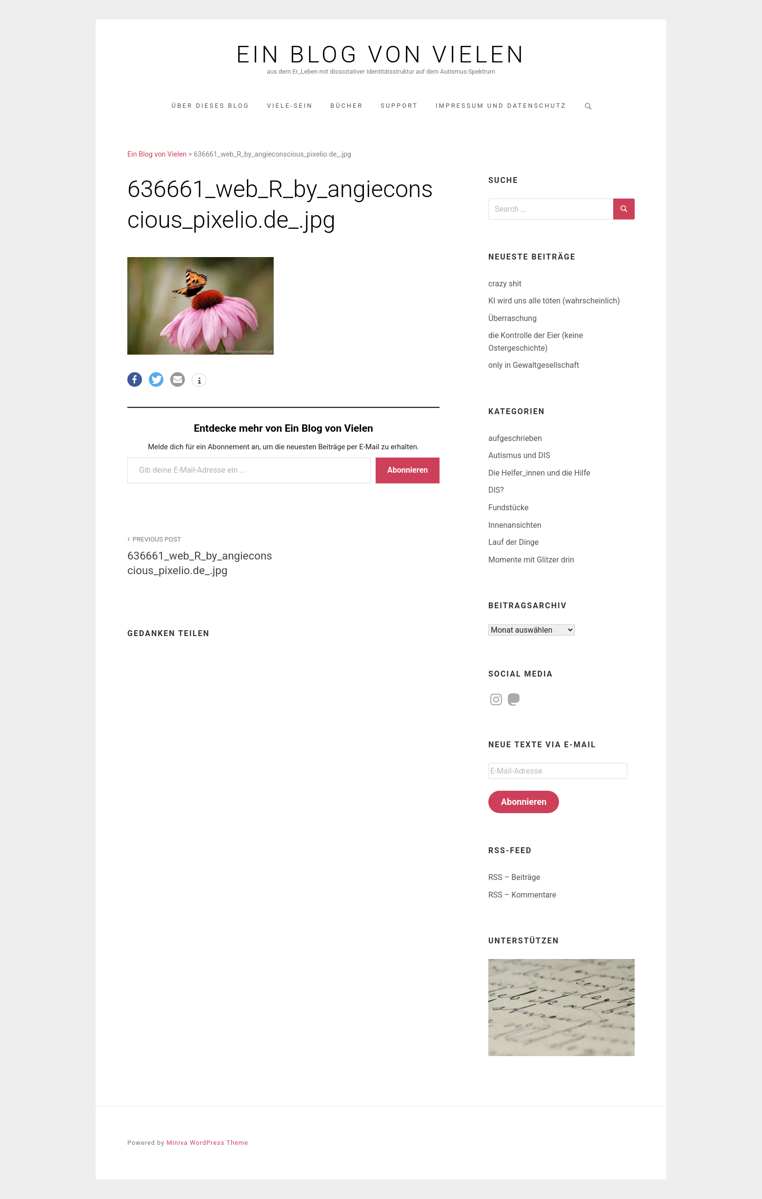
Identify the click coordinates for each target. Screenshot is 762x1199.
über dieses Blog (210, 105)
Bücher (346, 105)
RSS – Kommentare (522, 894)
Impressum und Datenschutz (501, 105)
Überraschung (512, 318)
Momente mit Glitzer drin (531, 559)
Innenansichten (514, 525)
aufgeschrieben (515, 438)
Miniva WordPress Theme (207, 1142)
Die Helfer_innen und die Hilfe (539, 473)
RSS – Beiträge (514, 877)
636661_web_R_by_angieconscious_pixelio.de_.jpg (200, 554)
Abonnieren (407, 470)
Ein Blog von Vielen (381, 54)
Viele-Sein (290, 105)
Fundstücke (508, 507)
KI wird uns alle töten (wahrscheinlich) (554, 300)
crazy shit (504, 283)
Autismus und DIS (519, 455)
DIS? (496, 490)
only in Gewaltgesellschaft (533, 365)
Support (399, 105)
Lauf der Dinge (513, 542)
